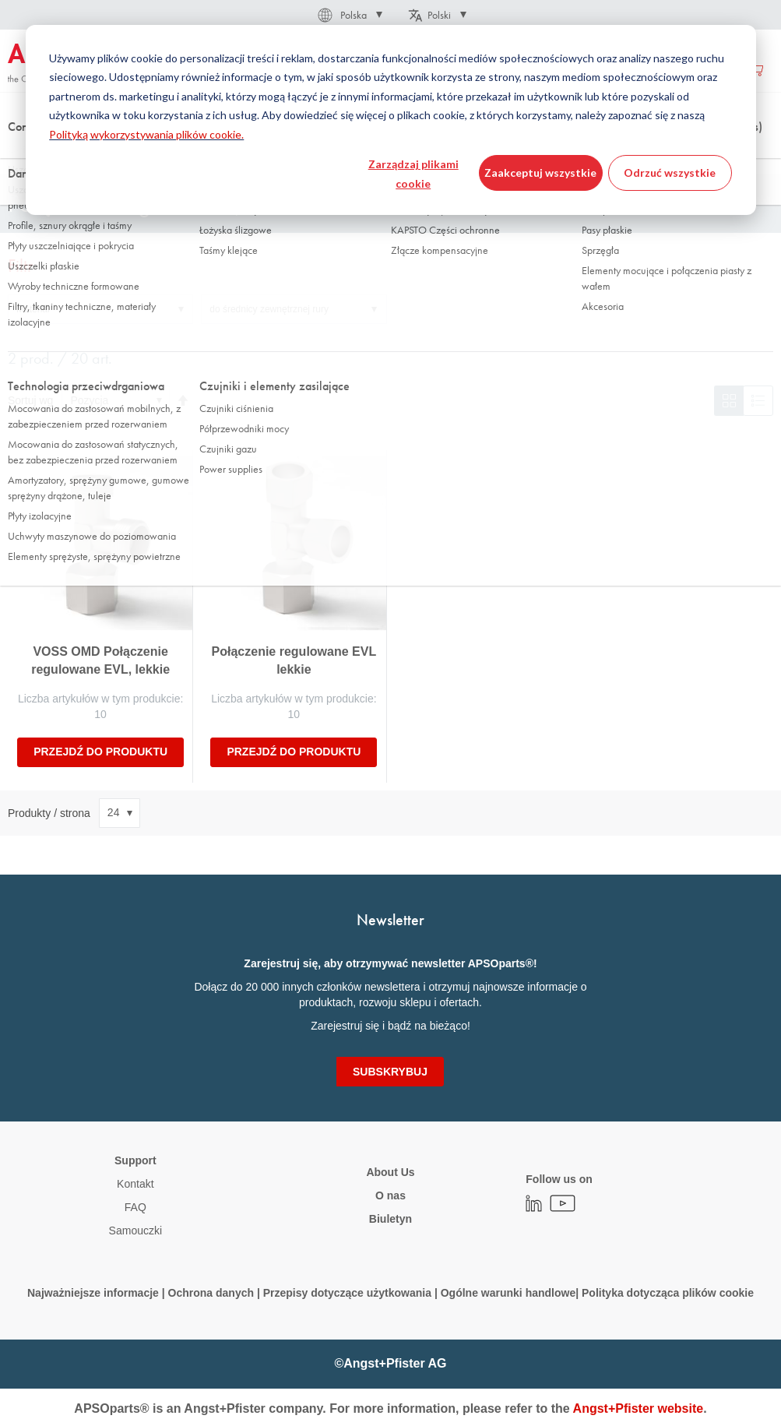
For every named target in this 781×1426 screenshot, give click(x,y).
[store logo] (74, 64)
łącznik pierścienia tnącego (378, 155)
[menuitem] (220, 69)
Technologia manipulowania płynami (166, 155)
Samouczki (135, 1230)
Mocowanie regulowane (507, 155)
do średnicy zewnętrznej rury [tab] (269, 309)
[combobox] (390, 114)
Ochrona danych (211, 1293)
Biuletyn (390, 1219)
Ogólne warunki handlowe (508, 1293)
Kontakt (135, 1184)
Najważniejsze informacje (93, 1293)
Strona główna (38, 155)
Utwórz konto (693, 69)
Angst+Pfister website (638, 1408)
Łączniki (281, 155)
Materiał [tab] (33, 309)
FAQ (135, 1207)
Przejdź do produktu (100, 751)
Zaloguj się (620, 69)
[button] (348, 15)
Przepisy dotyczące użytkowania (347, 1293)
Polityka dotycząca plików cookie (668, 1293)
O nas (390, 1195)
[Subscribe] (390, 1071)
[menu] (362, 69)
